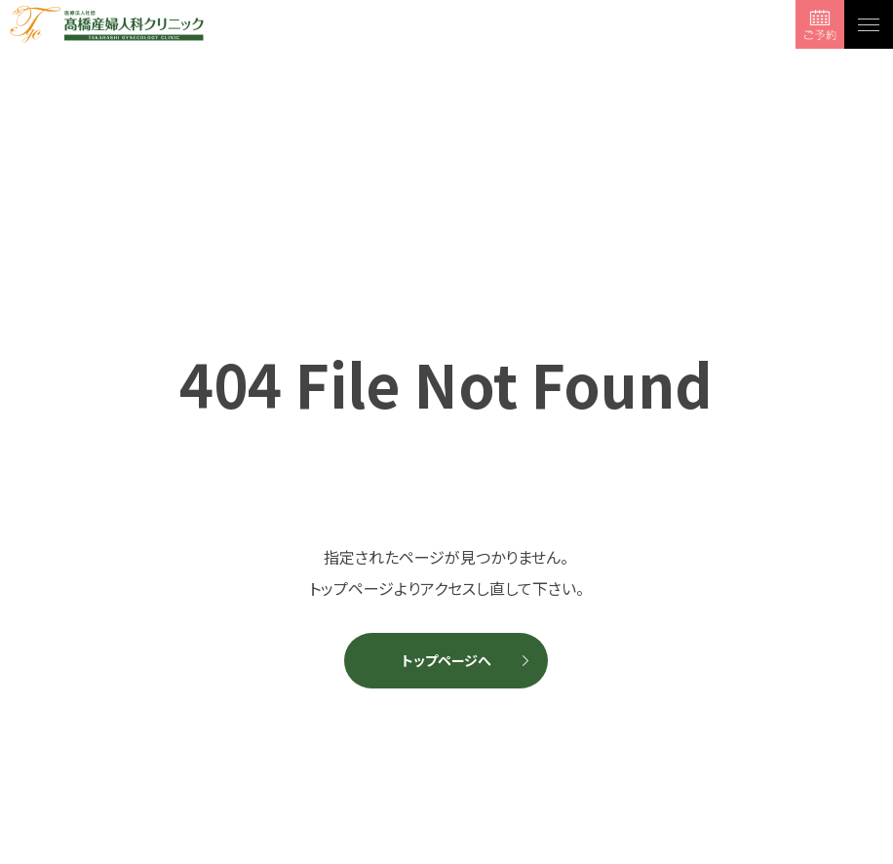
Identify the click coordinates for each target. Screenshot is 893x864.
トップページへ (446, 660)
